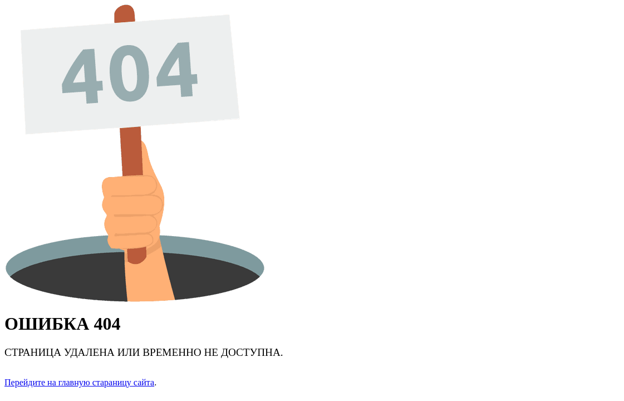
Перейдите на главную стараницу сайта (79, 382)
